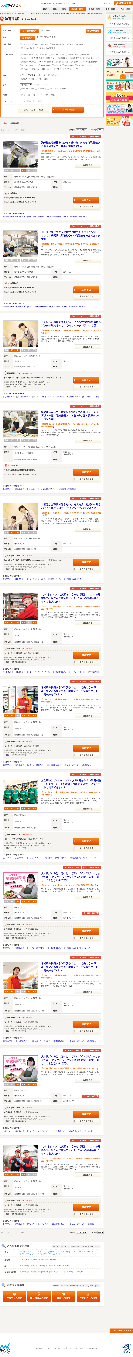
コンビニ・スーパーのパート (42, 1041)
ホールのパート (34, 489)
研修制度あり (73, 54)
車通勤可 (75, 62)
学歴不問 (57, 65)
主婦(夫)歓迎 (69, 65)
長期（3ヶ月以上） (29, 48)
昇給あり (25, 58)
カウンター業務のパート (37, 765)
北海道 (44, 13)
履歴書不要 (75, 58)
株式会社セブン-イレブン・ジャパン (83, 858)
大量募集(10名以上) (29, 62)
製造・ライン (91, 1252)
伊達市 (22, 1260)
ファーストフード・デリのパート (42, 672)
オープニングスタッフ (91, 58)
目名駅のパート (21, 765)
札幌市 (28, 1260)
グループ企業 (78, 1348)
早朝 (23, 95)
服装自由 (45, 69)
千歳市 (41, 1260)
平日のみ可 (42, 89)
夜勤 (53, 95)
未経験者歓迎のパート (73, 397)
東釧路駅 (66, 1266)
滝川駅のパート (21, 1224)
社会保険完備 (37, 58)
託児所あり (63, 58)
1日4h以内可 (43, 54)
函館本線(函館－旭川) (69, 13)
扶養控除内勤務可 (28, 54)
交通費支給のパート (63, 672)
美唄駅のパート (21, 948)
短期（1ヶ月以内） (59, 44)
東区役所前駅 (50, 1266)
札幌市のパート (8, 1131)
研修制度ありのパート (55, 765)
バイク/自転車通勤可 (89, 62)
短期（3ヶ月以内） (77, 44)
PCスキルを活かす (46, 62)
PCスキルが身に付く (29, 65)
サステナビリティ (59, 1348)
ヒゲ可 (75, 69)
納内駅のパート (21, 307)
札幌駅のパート (23, 672)
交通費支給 (85, 54)
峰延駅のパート (21, 216)
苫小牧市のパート (9, 672)
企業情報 (39, 1348)
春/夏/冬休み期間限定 (47, 48)
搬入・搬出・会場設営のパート (39, 216)
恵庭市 (55, 1260)
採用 (69, 1348)
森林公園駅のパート (24, 397)
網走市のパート (8, 1224)
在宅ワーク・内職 (57, 54)
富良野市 (48, 1260)
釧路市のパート (8, 765)
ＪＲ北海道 (54, 13)
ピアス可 (55, 69)
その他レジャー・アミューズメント (33, 1252)
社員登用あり (50, 58)
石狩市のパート (8, 579)
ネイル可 (66, 69)
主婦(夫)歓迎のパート (60, 216)
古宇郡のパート (8, 216)
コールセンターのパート (39, 579)
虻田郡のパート (8, 307)
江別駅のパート (24, 1041)
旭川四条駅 (40, 1266)
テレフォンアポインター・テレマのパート (48, 397)
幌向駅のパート (21, 1131)
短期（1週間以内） (42, 44)
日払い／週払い (43, 79)
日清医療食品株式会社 (77, 216)
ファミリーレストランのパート (39, 1131)
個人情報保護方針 (92, 1348)
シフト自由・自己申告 (58, 89)
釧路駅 (59, 1266)
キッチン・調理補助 (77, 1252)
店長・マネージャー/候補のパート (40, 307)
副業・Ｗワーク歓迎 (84, 65)
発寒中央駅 (24, 1266)
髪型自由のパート (61, 307)
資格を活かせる (62, 62)
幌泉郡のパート (8, 489)
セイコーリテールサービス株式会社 (85, 672)
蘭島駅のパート (21, 489)
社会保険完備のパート (49, 489)
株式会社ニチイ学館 (90, 397)
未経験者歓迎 (46, 65)
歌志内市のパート (9, 397)
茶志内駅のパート (22, 858)
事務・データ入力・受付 (53, 1254)
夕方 (41, 95)
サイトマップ (107, 3)
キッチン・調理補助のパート (38, 948)
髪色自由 (25, 69)
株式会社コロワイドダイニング (78, 948)
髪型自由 (35, 69)
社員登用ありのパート (57, 579)
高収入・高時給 (28, 79)
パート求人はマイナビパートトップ (13, 13)
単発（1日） (26, 44)
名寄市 (34, 1260)
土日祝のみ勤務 (28, 89)
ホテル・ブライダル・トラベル (31, 1254)
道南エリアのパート (10, 1041)
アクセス (47, 1348)
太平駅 (31, 1266)
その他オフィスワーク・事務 (58, 1252)
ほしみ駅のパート (22, 579)
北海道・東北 (34, 13)
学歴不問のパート (62, 858)
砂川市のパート (8, 858)
